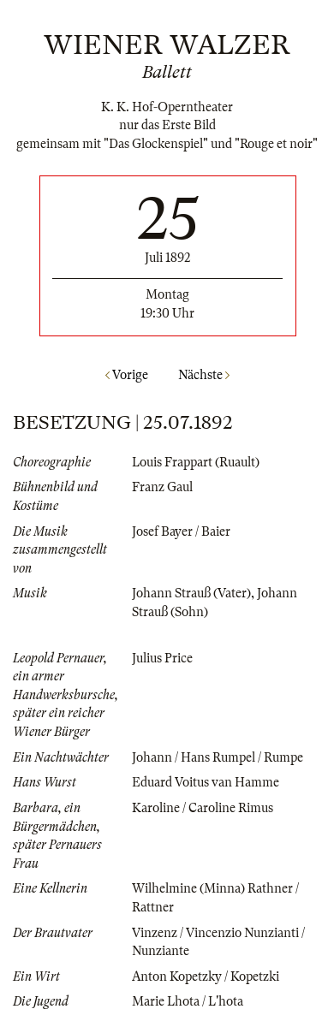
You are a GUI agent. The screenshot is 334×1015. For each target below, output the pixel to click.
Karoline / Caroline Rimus (202, 808)
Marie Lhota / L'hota (187, 1001)
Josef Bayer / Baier (181, 531)
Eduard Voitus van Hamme (205, 782)
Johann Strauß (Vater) (191, 593)
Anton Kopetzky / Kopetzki (205, 976)
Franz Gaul (162, 487)
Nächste (204, 375)
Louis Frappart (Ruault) (195, 462)
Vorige (126, 375)
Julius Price (162, 658)
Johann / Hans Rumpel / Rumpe (217, 757)
